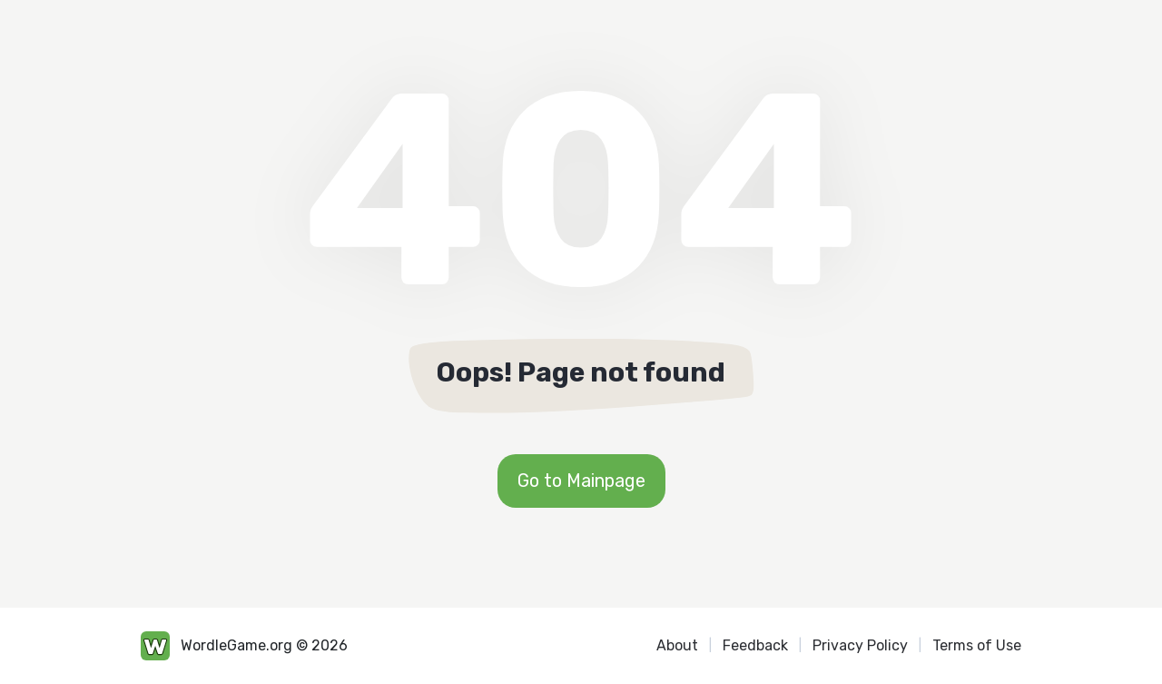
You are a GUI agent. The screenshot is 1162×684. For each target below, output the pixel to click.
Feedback (755, 645)
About (677, 645)
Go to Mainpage (581, 480)
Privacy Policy (860, 645)
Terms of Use (976, 645)
